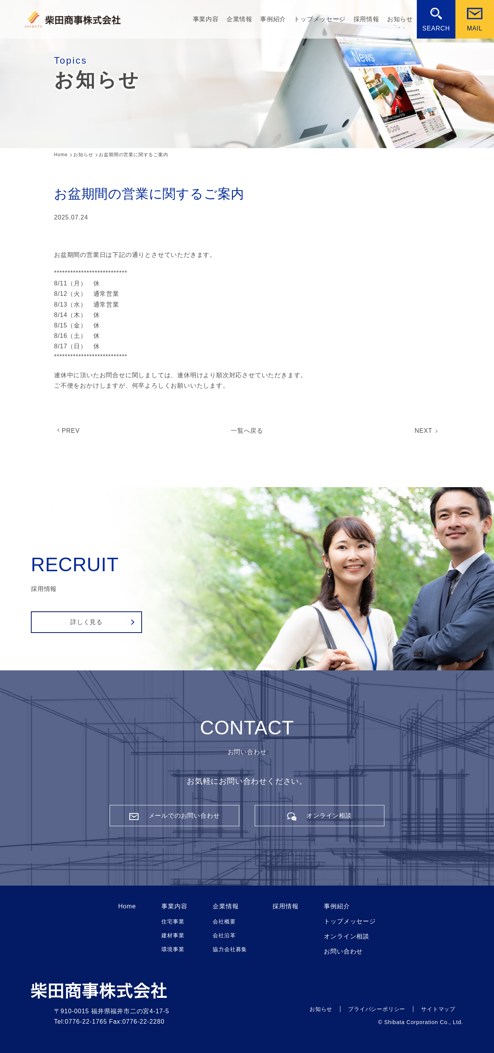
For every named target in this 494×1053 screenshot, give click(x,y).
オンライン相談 (346, 936)
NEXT (423, 430)
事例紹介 (273, 19)
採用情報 (366, 19)
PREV (71, 430)
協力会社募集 (230, 949)
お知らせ (400, 19)
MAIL (475, 28)
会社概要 (224, 921)
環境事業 (172, 949)
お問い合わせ (343, 951)
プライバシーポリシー (376, 1009)
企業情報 (239, 19)
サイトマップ (438, 1009)
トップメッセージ (319, 19)
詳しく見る (86, 622)
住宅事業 (172, 921)
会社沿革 (224, 935)
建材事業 (172, 935)
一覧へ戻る (247, 430)
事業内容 (206, 19)
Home (127, 906)
